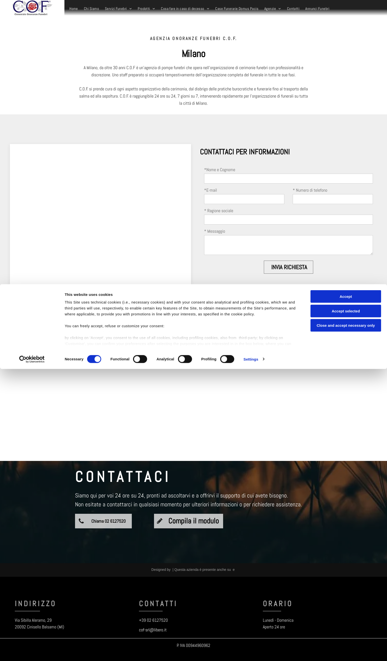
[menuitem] (73, 8)
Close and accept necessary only (346, 618)
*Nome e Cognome (219, 169)
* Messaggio (214, 231)
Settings (251, 651)
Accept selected (346, 603)
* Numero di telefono (310, 190)
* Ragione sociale (218, 210)
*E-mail (210, 190)
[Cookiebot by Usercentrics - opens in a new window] (32, 651)
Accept (346, 589)
